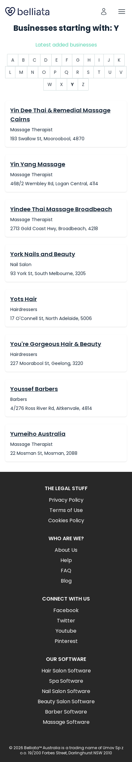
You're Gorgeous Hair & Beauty (55, 344)
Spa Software (66, 681)
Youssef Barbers (34, 389)
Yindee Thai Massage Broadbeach (61, 209)
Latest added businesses (66, 44)
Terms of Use (66, 510)
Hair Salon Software (66, 670)
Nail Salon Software (66, 691)
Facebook (66, 610)
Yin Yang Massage (37, 164)
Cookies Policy (66, 520)
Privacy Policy (66, 500)
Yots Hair (23, 299)
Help (66, 560)
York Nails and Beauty (42, 254)
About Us (66, 550)
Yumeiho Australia (38, 434)
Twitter (66, 620)
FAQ (66, 570)
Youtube (66, 631)
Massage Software (66, 722)
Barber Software (66, 711)
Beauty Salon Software (66, 701)
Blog (66, 580)
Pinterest (66, 641)
